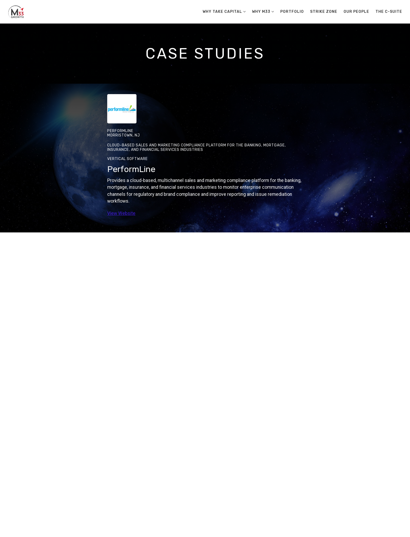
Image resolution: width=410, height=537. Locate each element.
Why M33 (261, 11)
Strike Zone (323, 11)
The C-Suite (388, 11)
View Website (121, 213)
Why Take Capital (222, 11)
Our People (356, 11)
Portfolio (292, 11)
